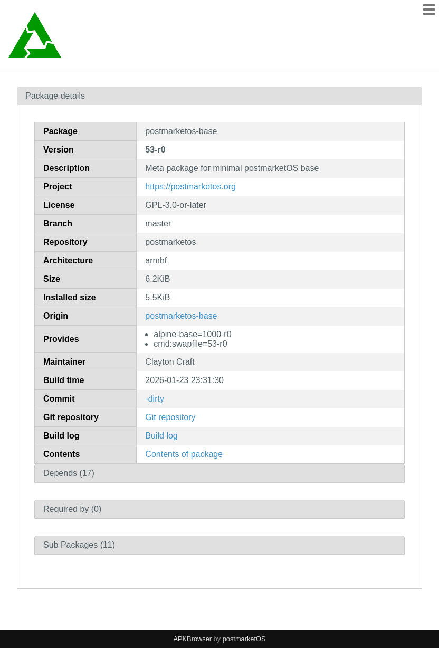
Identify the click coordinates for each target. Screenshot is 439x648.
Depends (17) (68, 473)
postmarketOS (244, 639)
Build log (161, 435)
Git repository (170, 417)
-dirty (154, 398)
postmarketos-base (181, 315)
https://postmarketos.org (190, 186)
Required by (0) (72, 508)
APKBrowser (193, 639)
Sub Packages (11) (79, 544)
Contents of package (184, 454)
